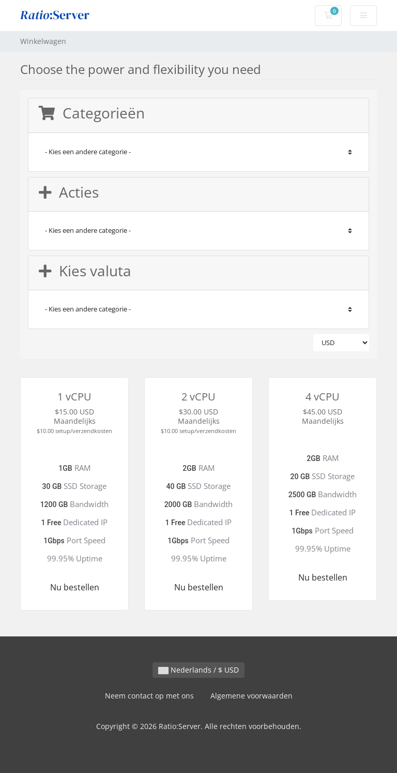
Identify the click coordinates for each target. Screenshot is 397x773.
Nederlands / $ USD (198, 670)
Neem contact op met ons (149, 696)
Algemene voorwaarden (251, 696)
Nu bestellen (74, 587)
